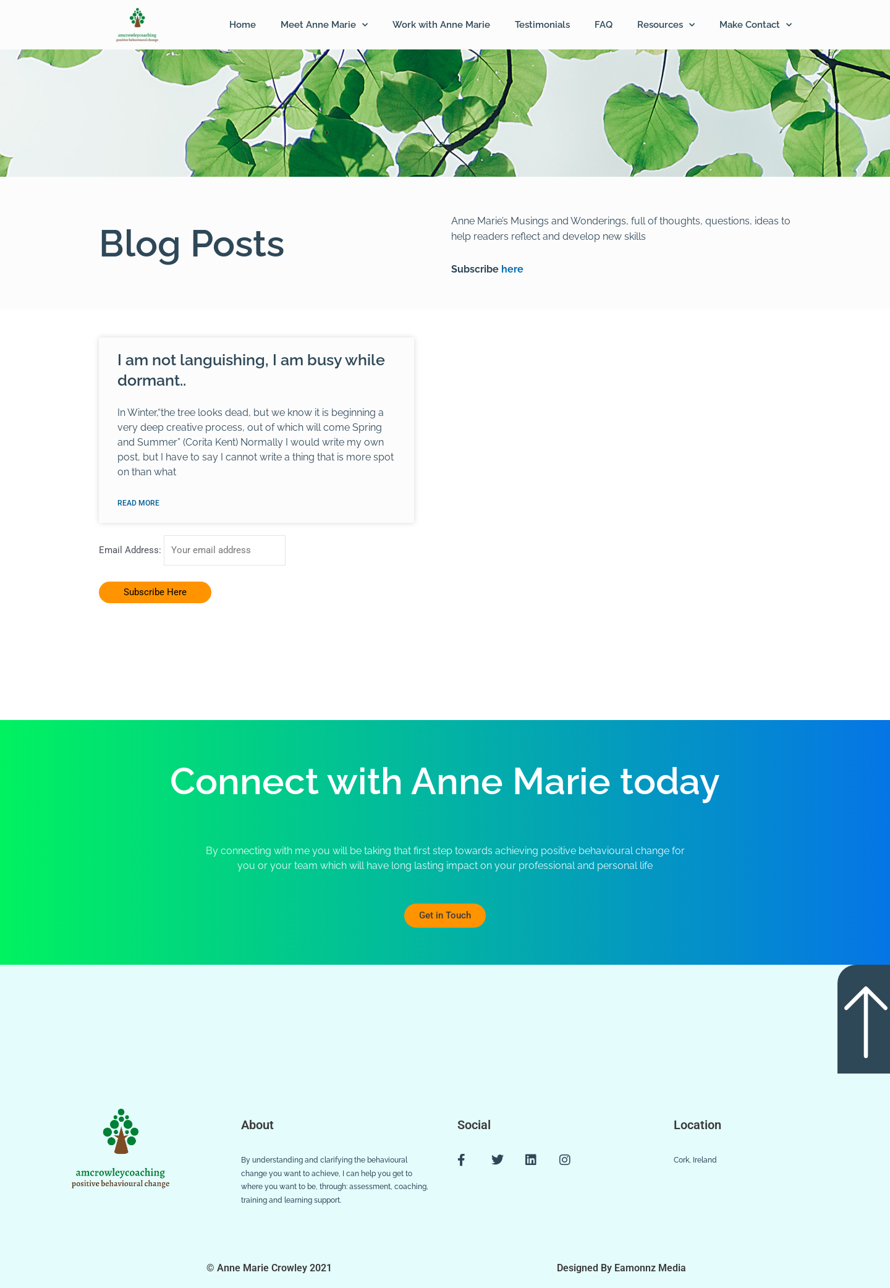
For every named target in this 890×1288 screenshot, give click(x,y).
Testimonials (542, 24)
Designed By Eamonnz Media (621, 1268)
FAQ (603, 24)
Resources (666, 25)
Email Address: (131, 550)
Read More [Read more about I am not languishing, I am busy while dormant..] (138, 503)
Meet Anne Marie (324, 25)
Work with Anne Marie (441, 24)
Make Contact (755, 25)
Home (242, 24)
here (511, 269)
